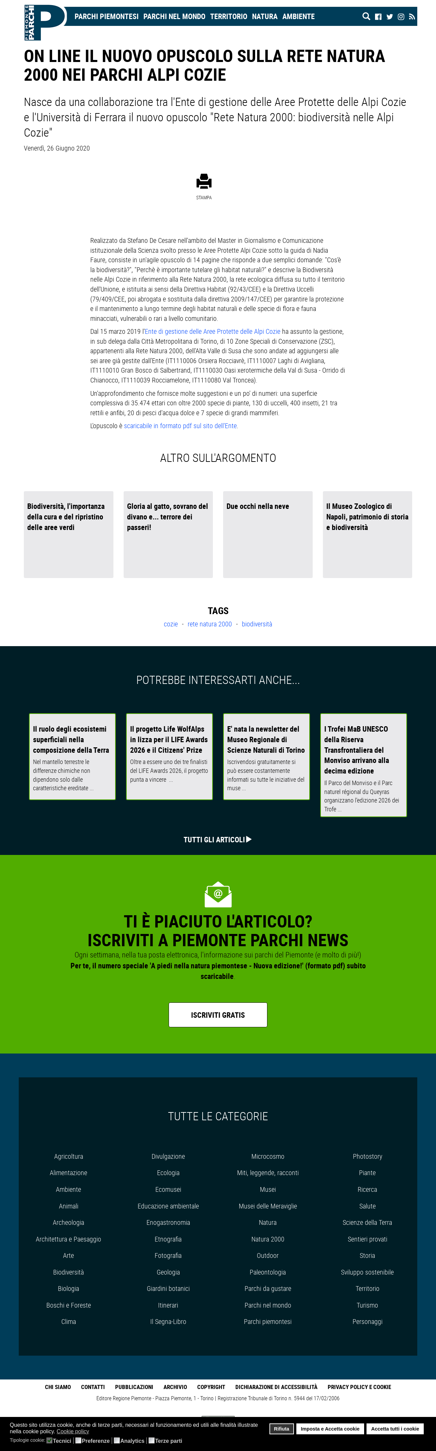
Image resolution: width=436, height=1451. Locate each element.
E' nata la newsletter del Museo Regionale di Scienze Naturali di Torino (266, 739)
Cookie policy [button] (73, 1431)
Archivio (175, 1387)
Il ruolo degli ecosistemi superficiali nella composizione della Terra (71, 739)
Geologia (168, 1272)
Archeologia (68, 1222)
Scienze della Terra (367, 1222)
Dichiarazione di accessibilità (276, 1387)
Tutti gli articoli (214, 839)
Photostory (367, 1156)
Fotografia (168, 1255)
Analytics (132, 1441)
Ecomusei (168, 1189)
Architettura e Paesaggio (68, 1239)
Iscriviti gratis (218, 1015)
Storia (367, 1255)
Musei (268, 1189)
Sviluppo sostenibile (367, 1272)
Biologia (68, 1288)
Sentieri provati (367, 1239)
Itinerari (168, 1305)
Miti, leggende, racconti (268, 1172)
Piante (367, 1172)
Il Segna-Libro (168, 1321)
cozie (172, 623)
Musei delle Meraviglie (268, 1206)
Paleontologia (268, 1272)
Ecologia (168, 1172)
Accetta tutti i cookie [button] (395, 1429)
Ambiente (298, 16)
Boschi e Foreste (68, 1305)
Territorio (228, 16)
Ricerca (367, 1189)
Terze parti (168, 1441)
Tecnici (62, 1441)
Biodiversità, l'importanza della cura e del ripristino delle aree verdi (66, 516)
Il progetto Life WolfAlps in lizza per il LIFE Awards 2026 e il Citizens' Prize (169, 739)
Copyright (211, 1387)
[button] (93, 1432)
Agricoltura (68, 1156)
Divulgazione (168, 1156)
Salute (367, 1206)
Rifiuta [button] (281, 1429)
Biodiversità (68, 1272)
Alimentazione (68, 1172)
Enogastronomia (168, 1222)
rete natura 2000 (211, 623)
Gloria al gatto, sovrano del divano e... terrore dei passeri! (167, 516)
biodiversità (257, 623)
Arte (68, 1255)
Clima (68, 1321)
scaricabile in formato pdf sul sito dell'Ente (180, 425)
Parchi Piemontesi (107, 16)
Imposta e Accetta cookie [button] (330, 1429)
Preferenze (96, 1441)
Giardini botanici (168, 1288)
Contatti (93, 1387)
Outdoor (268, 1255)
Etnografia (168, 1239)
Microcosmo (267, 1156)
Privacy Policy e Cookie (359, 1387)
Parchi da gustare (268, 1288)
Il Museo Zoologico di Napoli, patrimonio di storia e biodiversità (367, 516)
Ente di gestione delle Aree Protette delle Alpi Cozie (212, 331)
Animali (68, 1206)
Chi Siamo (58, 1387)
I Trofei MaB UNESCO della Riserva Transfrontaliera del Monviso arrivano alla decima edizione (356, 750)
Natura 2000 (267, 1239)
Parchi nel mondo (174, 16)
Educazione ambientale (168, 1206)
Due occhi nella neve (258, 506)
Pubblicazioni (134, 1387)
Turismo (367, 1305)
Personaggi (368, 1321)
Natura (265, 16)
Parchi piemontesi (268, 1321)
